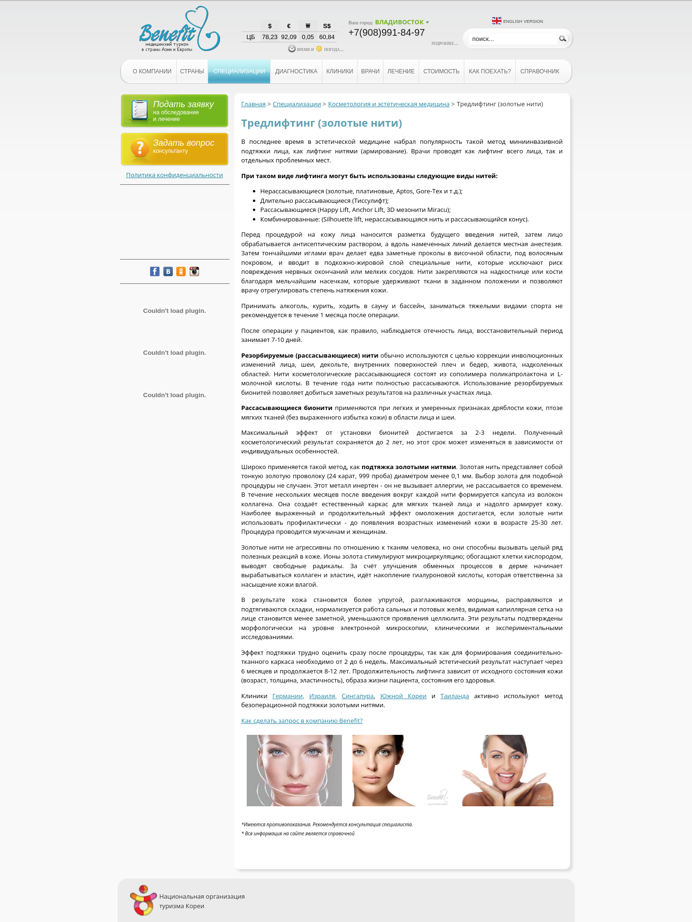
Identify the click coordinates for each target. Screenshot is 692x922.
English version (523, 20)
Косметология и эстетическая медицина (389, 104)
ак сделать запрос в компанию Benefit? (303, 720)
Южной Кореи (403, 696)
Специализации (297, 104)
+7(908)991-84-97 (387, 32)
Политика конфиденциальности (174, 174)
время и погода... (316, 49)
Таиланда (455, 696)
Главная (253, 104)
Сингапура (357, 696)
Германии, (288, 696)
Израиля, (323, 696)
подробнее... (444, 43)
